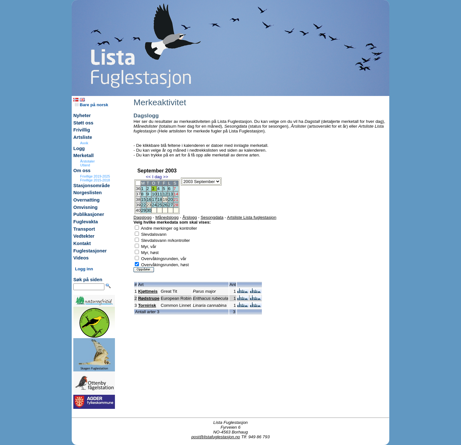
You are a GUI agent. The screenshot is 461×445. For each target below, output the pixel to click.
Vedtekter (83, 236)
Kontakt (82, 243)
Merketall (83, 155)
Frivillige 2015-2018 (95, 180)
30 (149, 210)
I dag (157, 176)
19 (165, 199)
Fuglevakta (85, 221)
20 (170, 199)
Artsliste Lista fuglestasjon (251, 217)
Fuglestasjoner (90, 250)
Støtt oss (83, 122)
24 (154, 205)
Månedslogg (167, 217)
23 (149, 205)
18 (159, 199)
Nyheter (82, 115)
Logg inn (84, 268)
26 (165, 205)
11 (159, 194)
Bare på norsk (91, 104)
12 (165, 194)
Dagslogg (142, 217)
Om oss (82, 170)
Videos (81, 257)
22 (143, 205)
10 (154, 194)
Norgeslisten (87, 192)
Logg (79, 148)
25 (159, 205)
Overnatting (86, 200)
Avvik (84, 143)
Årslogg (189, 217)
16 (149, 199)
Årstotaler (87, 161)
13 (170, 194)
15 (143, 199)
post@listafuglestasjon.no (215, 436)
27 (170, 205)
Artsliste (82, 137)
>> (165, 176)
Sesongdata (212, 217)
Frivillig (81, 129)
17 (154, 199)
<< (148, 176)
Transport (84, 229)
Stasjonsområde (91, 185)
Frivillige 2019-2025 (95, 176)
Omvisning (85, 207)
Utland (85, 165)
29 (143, 210)
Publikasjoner (88, 214)
